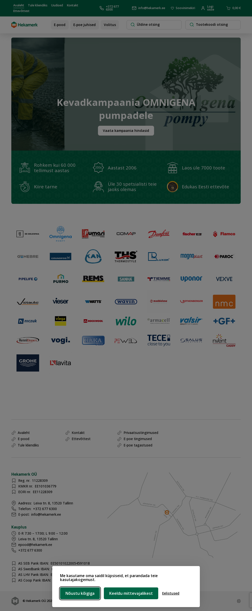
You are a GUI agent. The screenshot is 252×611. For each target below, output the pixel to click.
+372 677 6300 (109, 8)
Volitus (110, 24)
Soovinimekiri (183, 8)
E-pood (59, 24)
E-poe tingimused (138, 438)
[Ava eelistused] (170, 593)
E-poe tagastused (138, 445)
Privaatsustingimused (141, 432)
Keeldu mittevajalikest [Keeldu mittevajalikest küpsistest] (131, 593)
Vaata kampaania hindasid (126, 130)
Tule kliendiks (37, 5)
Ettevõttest (21, 11)
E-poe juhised (84, 24)
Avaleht (18, 5)
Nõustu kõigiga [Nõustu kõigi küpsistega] (79, 593)
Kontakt (72, 5)
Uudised (57, 5)
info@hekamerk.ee (148, 8)
